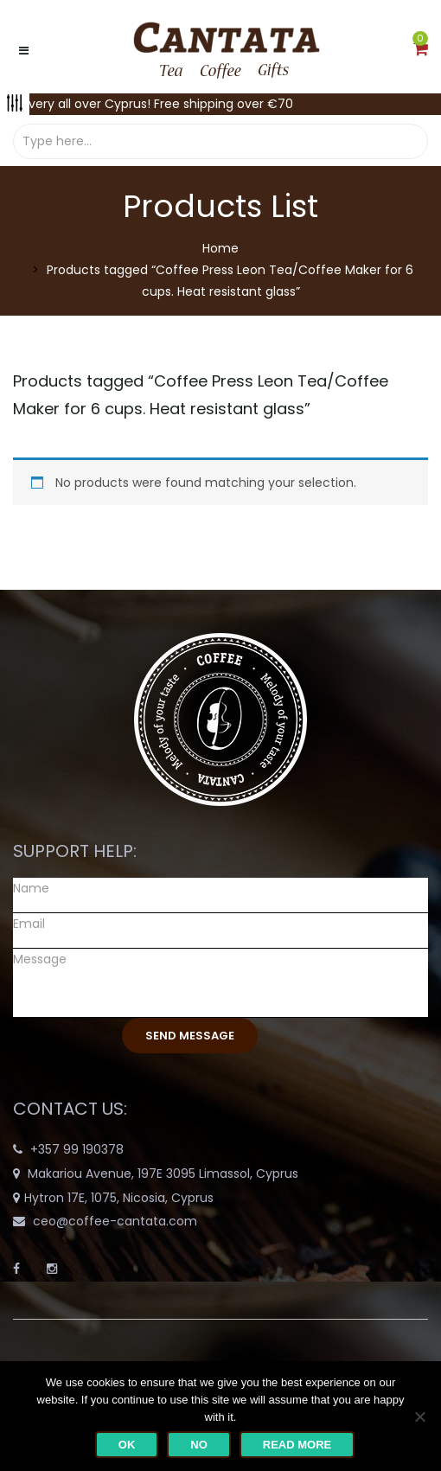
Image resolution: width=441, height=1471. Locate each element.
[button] (420, 50)
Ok (127, 1444)
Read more (297, 1444)
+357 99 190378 (77, 1149)
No (199, 1444)
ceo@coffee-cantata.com (115, 1221)
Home (220, 248)
